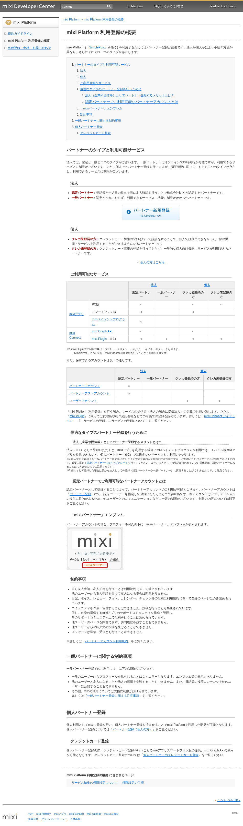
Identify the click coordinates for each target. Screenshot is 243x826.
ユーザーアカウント (83, 401)
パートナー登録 (80, 494)
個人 (83, 77)
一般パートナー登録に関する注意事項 (113, 696)
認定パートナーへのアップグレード (107, 462)
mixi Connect (76, 813)
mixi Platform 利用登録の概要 (104, 19)
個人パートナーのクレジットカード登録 (170, 755)
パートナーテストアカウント (89, 393)
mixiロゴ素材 (111, 813)
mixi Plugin (99, 339)
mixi (14, 816)
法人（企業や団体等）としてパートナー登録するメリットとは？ (129, 95)
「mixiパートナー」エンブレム (101, 108)
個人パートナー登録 (89, 127)
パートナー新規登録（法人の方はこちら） (151, 212)
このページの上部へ (228, 800)
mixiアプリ (76, 314)
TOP (30, 813)
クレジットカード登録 (95, 133)
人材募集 (75, 819)
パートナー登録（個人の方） (132, 729)
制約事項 (86, 114)
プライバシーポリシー (54, 819)
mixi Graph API (102, 331)
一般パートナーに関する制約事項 (98, 121)
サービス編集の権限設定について (95, 782)
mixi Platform (133, 6)
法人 (83, 71)
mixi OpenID (94, 813)
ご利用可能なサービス (95, 83)
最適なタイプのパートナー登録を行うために (110, 89)
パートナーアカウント (84, 386)
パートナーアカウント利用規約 (106, 641)
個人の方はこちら (152, 262)
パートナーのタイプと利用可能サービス (102, 64)
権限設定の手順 (133, 782)
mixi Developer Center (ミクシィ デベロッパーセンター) (29, 6)
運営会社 (33, 819)
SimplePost (97, 47)
